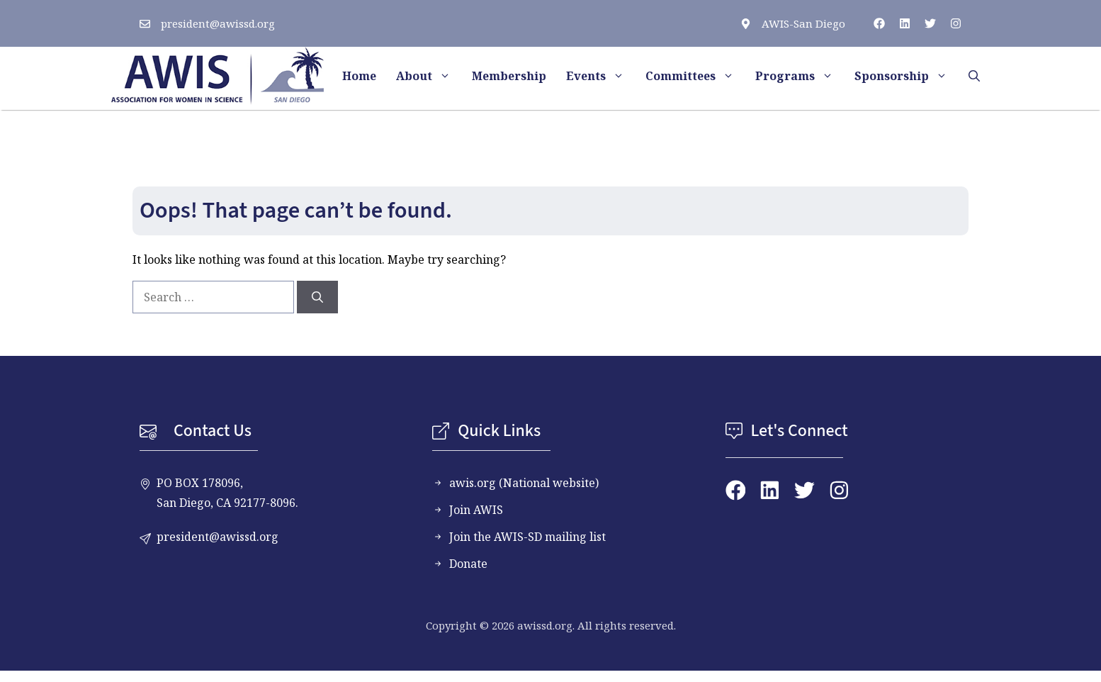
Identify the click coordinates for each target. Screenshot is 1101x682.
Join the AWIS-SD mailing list (527, 536)
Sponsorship (906, 76)
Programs (800, 76)
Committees (695, 76)
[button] (974, 76)
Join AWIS (476, 510)
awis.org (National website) (524, 483)
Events (601, 76)
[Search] (317, 297)
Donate (468, 563)
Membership (509, 76)
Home (359, 76)
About (429, 76)
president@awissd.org (218, 23)
